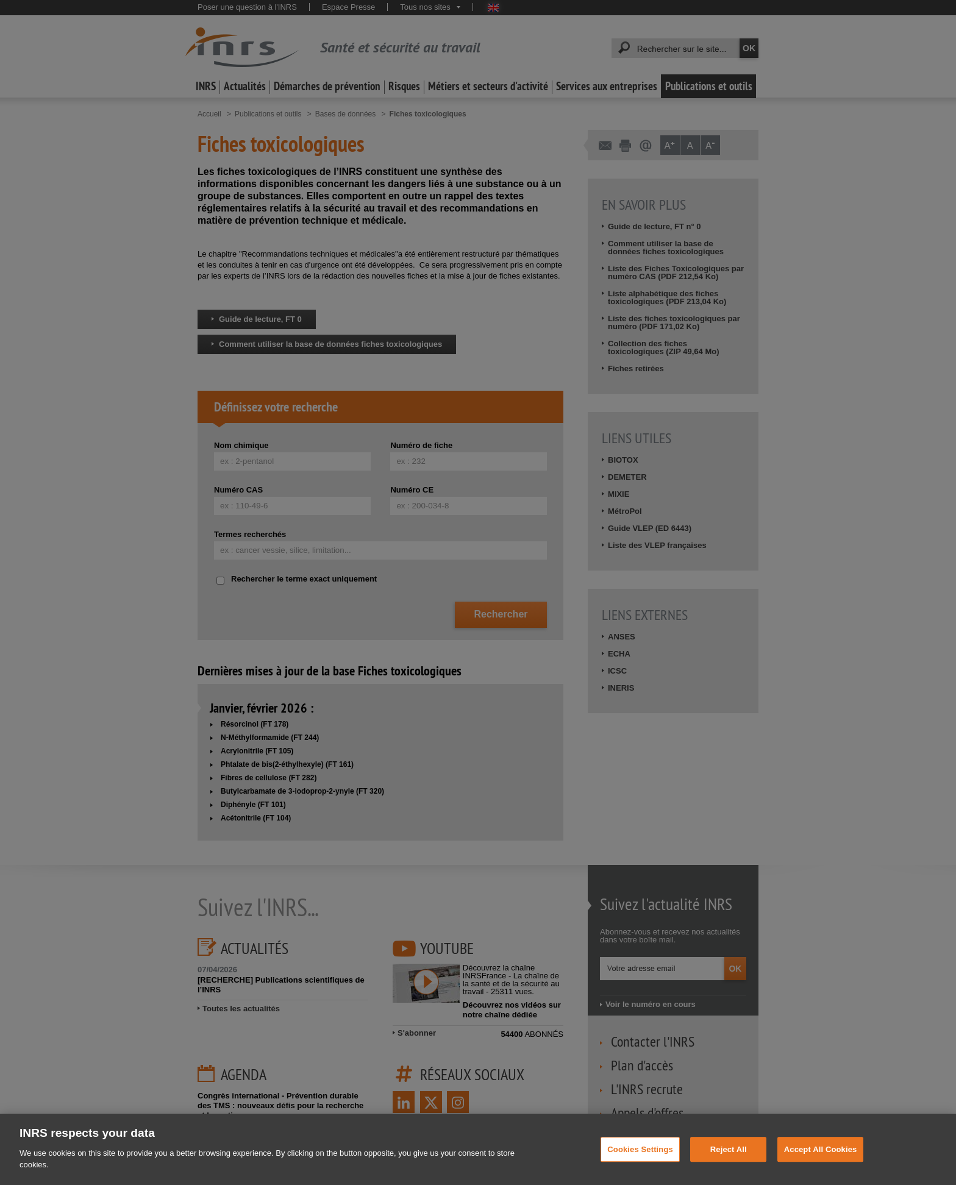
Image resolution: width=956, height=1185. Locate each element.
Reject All (728, 1163)
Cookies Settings (640, 1163)
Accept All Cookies (820, 1163)
